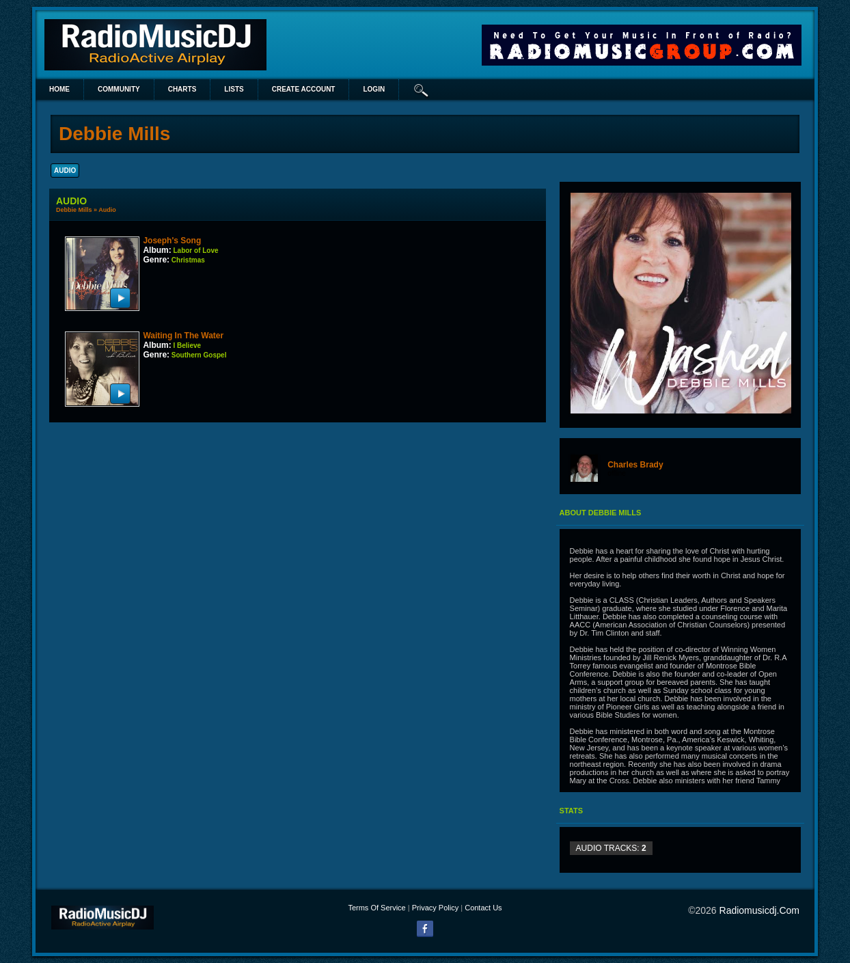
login (374, 89)
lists (233, 89)
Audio (107, 209)
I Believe (187, 345)
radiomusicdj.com (759, 910)
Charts (182, 89)
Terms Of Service (376, 908)
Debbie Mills (74, 209)
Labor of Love (195, 250)
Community (119, 89)
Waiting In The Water (183, 335)
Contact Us (483, 908)
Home (59, 89)
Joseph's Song (172, 240)
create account (303, 89)
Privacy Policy (435, 908)
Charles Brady (635, 465)
